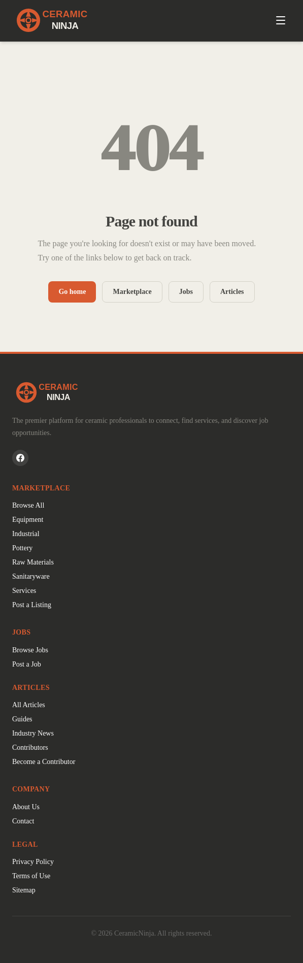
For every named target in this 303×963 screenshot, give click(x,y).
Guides (22, 719)
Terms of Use (31, 876)
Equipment (27, 519)
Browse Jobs (30, 650)
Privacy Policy (33, 862)
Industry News (33, 733)
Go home (72, 291)
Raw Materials (33, 562)
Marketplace (132, 291)
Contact (23, 821)
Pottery (22, 548)
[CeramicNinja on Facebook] (20, 458)
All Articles (28, 705)
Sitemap (24, 890)
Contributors (30, 747)
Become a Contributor (43, 762)
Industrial (26, 534)
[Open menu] (281, 20)
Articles (232, 291)
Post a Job (26, 664)
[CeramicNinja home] (151, 392)
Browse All (28, 505)
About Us (26, 807)
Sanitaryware (31, 576)
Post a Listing (31, 605)
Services (24, 590)
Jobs (186, 291)
